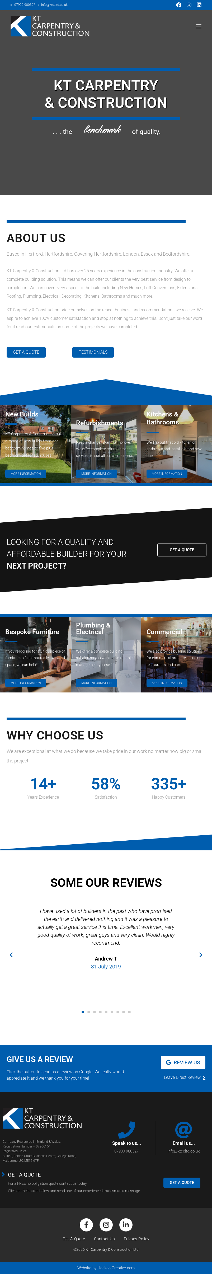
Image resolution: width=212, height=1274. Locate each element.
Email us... (184, 1143)
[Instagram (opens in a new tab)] (189, 5)
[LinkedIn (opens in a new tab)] (197, 5)
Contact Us (104, 1238)
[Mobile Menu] (198, 26)
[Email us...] (183, 1130)
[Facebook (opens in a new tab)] (178, 5)
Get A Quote (74, 1238)
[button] (11, 954)
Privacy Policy (136, 1238)
